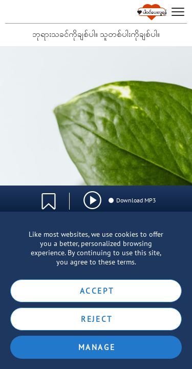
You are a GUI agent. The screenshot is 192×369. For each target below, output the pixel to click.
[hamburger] (178, 12)
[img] (92, 200)
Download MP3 (132, 200)
